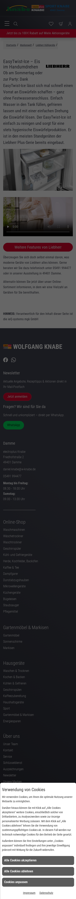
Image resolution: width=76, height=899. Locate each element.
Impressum (29, 892)
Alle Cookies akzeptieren (20, 860)
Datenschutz (46, 892)
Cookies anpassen (16, 882)
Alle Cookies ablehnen (18, 871)
